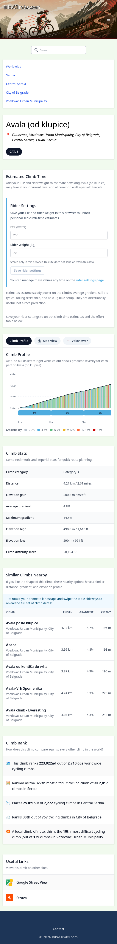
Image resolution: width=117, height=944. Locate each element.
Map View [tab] (47, 341)
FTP (59, 232)
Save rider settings (27, 270)
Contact (58, 929)
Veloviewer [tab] (77, 341)
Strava (16, 897)
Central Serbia (16, 84)
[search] (36, 50)
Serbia (10, 75)
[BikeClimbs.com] (21, 7)
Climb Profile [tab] (18, 341)
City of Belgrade (17, 92)
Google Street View (27, 882)
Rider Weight (59, 250)
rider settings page (90, 280)
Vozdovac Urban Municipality (26, 101)
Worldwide (13, 67)
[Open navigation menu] (109, 19)
